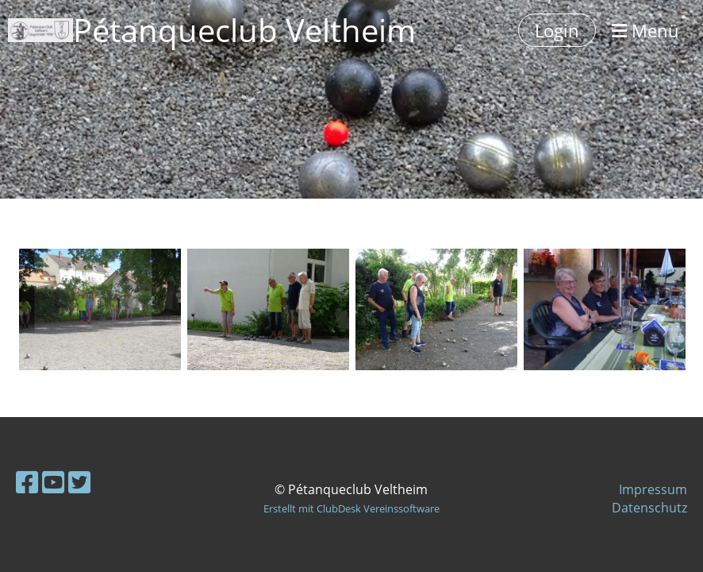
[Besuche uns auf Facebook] (27, 482)
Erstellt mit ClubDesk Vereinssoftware (351, 508)
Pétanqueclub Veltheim (244, 30)
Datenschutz (649, 507)
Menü (645, 30)
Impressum (653, 489)
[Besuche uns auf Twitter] (79, 482)
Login (557, 30)
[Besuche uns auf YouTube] (53, 482)
